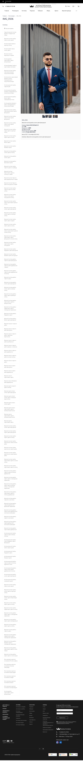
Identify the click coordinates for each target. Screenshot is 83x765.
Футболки (31, 717)
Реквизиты (45, 715)
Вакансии (45, 731)
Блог (44, 711)
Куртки (30, 724)
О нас (44, 706)
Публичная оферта (47, 727)
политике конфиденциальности (65, 723)
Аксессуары (32, 711)
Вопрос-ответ (46, 713)
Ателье (4, 708)
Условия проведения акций (6, 718)
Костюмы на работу (20, 708)
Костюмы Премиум (20, 724)
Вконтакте (39, 748)
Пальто (31, 722)
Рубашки (31, 708)
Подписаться (62, 717)
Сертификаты (32, 719)
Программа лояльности (48, 729)
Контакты (5, 714)
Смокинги (18, 718)
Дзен (43, 748)
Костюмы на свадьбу (20, 706)
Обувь (30, 713)
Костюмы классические (21, 720)
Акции (44, 708)
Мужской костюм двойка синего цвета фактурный (39, 136)
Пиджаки (31, 706)
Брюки (30, 715)
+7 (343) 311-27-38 (64, 732)
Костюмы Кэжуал (20, 722)
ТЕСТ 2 (26, 134)
